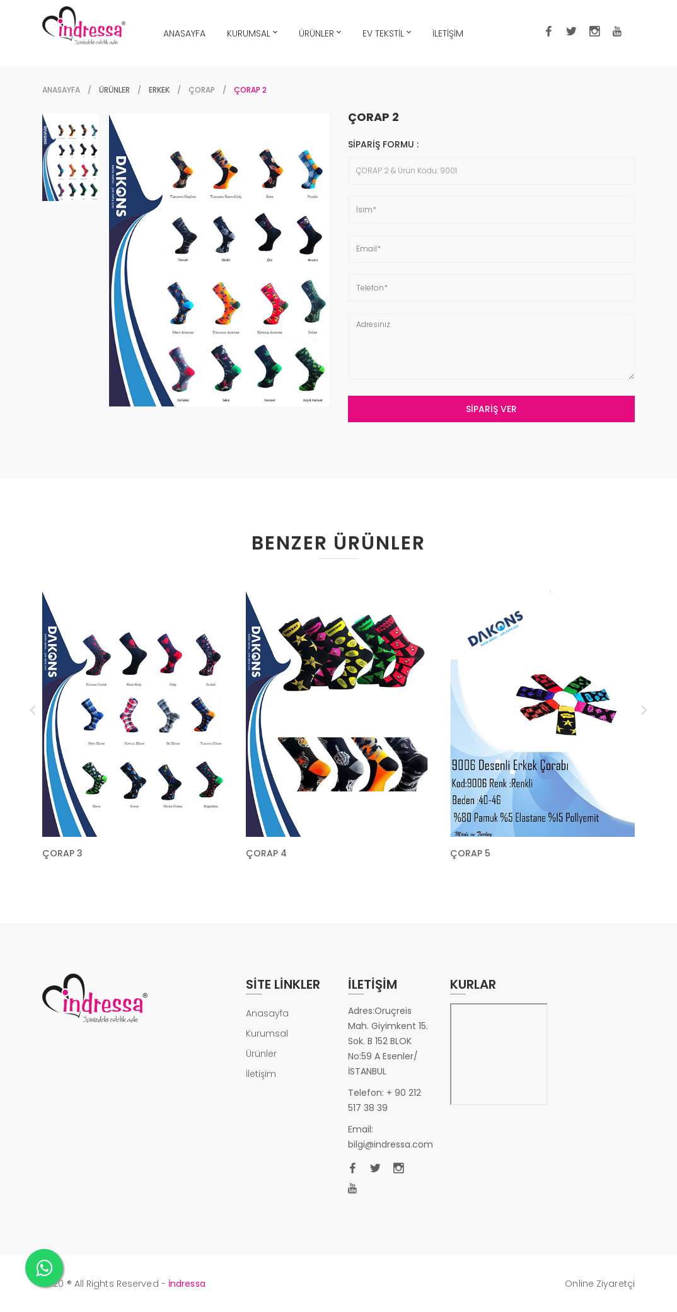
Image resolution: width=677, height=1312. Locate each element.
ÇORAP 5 (470, 853)
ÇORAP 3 (62, 853)
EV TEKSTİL (386, 32)
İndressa (186, 1283)
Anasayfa (61, 89)
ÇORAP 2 (373, 117)
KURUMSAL (252, 32)
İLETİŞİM (447, 33)
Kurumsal (267, 1033)
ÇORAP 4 (266, 853)
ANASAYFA (184, 33)
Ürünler (261, 1053)
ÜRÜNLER (320, 32)
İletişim (261, 1073)
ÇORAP (201, 89)
